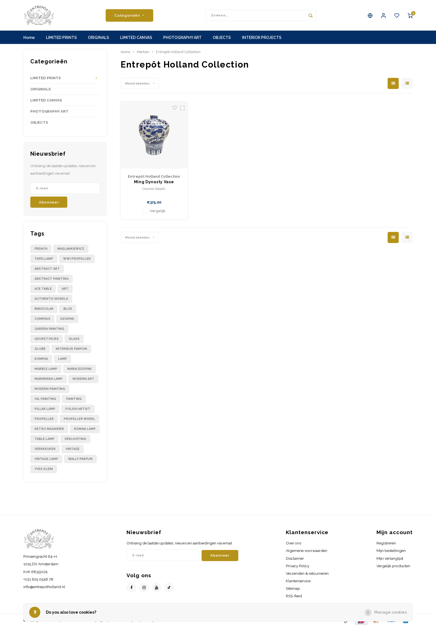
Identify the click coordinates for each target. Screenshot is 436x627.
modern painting (49, 389)
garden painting (49, 329)
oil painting (45, 399)
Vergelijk (157, 211)
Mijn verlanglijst (389, 558)
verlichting (75, 439)
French (40, 249)
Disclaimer (295, 558)
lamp (62, 359)
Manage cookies (390, 612)
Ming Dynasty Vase (154, 182)
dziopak (67, 319)
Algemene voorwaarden (306, 550)
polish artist (77, 409)
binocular (43, 309)
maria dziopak (79, 369)
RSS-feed (294, 596)
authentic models (51, 299)
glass (74, 339)
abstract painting (51, 279)
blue (67, 309)
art (65, 289)
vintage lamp (46, 459)
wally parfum (80, 459)
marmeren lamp (48, 379)
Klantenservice (298, 581)
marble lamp (45, 369)
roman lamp (85, 429)
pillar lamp (44, 409)
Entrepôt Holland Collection (178, 52)
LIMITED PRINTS (61, 37)
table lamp (44, 439)
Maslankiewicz (70, 249)
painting (74, 399)
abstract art (47, 269)
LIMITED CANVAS (136, 37)
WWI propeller (77, 259)
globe (40, 349)
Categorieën (129, 15)
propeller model (79, 419)
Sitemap (293, 588)
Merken (143, 52)
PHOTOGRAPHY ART (182, 37)
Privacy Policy (297, 566)
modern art (83, 379)
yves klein (43, 469)
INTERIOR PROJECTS (261, 37)
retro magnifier (49, 429)
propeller (44, 419)
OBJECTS (222, 37)
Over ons (293, 543)
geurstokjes (46, 339)
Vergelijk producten (393, 566)
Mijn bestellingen (391, 550)
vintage (73, 449)
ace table (43, 289)
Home (29, 37)
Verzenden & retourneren (307, 573)
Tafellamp (43, 259)
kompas (41, 359)
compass (42, 319)
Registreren (386, 543)
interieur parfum (71, 349)
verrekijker (45, 449)
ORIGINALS (98, 37)
